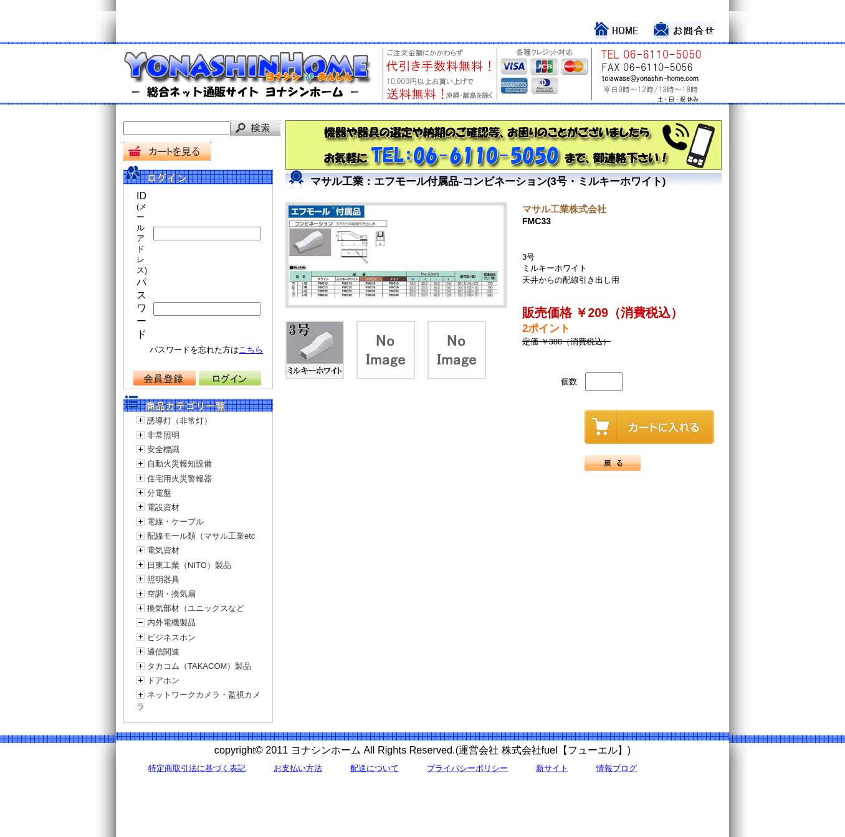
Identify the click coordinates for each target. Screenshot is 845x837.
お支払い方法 (298, 768)
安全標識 (163, 449)
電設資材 (163, 507)
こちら (251, 349)
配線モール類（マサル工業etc (201, 536)
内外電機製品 (171, 622)
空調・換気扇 (171, 593)
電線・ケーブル (175, 521)
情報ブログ (616, 768)
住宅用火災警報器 (179, 478)
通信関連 (163, 651)
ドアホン (163, 680)
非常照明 (163, 435)
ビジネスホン (171, 637)
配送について (374, 768)
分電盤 (159, 493)
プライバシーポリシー (467, 768)
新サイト (552, 768)
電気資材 (163, 550)
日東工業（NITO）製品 (189, 565)
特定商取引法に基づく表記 (197, 768)
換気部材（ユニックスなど (195, 608)
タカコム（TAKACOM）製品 (199, 666)
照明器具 (163, 579)
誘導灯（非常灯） (179, 420)
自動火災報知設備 (179, 463)
